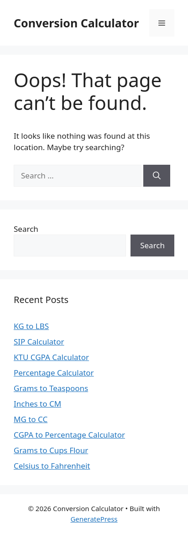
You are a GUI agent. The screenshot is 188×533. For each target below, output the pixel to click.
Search (26, 229)
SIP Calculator (39, 341)
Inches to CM (37, 403)
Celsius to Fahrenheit (52, 465)
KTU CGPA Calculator (51, 357)
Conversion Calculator (76, 23)
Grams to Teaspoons (51, 388)
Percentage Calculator (54, 372)
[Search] (156, 176)
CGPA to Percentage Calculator (69, 434)
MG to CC (30, 419)
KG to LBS (31, 326)
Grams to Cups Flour (51, 450)
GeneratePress (93, 518)
